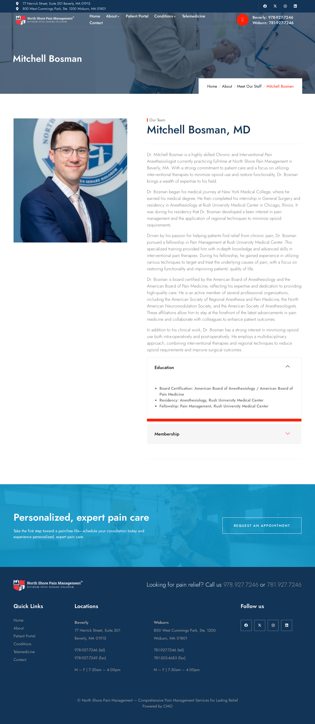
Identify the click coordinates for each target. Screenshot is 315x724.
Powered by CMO (157, 706)
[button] (224, 367)
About (227, 86)
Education (164, 367)
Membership (167, 434)
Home (212, 86)
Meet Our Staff (249, 86)
